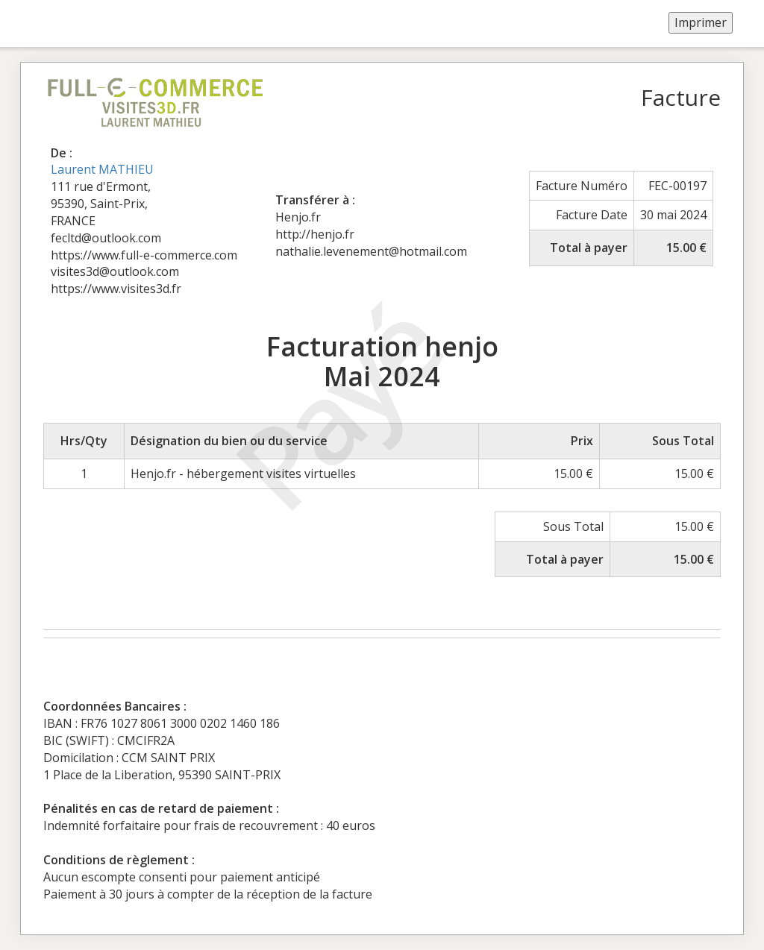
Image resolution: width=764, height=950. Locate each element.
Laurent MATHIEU (102, 169)
